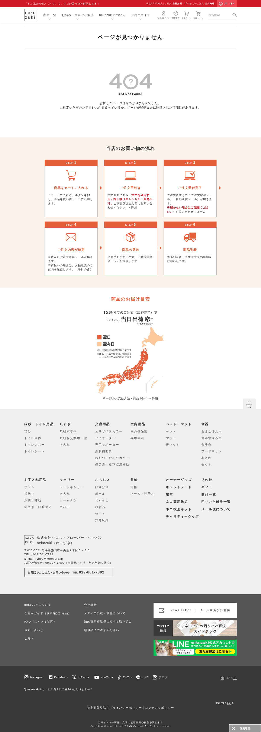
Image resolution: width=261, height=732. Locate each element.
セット (206, 464)
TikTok (127, 677)
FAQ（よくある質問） (40, 621)
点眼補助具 (103, 451)
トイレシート (34, 451)
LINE (145, 677)
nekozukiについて (112, 15)
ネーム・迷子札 (142, 493)
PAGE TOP (249, 404)
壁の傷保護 (139, 431)
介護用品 (102, 424)
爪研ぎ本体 (68, 431)
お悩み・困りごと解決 (78, 15)
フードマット (211, 451)
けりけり (102, 487)
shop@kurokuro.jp (50, 558)
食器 (205, 424)
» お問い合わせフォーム (189, 211)
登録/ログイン (164, 15)
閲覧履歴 (176, 15)
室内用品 (137, 424)
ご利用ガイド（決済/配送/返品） (47, 613)
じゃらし (102, 500)
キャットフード (179, 487)
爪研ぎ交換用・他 (73, 438)
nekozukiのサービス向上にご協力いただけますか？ (58, 689)
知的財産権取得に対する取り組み (108, 621)
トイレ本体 (33, 438)
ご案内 (29, 638)
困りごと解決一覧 (216, 502)
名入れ (65, 444)
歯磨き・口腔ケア (38, 507)
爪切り (29, 493)
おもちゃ (102, 480)
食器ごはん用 (211, 431)
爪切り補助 (33, 500)
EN (233, 3)
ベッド (171, 431)
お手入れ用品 (35, 480)
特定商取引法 (96, 707)
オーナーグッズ (179, 480)
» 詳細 (132, 207)
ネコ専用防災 (177, 502)
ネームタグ (68, 500)
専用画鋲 (137, 438)
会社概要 (90, 604)
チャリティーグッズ (182, 516)
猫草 (169, 494)
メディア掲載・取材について (104, 613)
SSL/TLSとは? (224, 703)
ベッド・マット (179, 424)
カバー (65, 507)
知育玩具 (102, 520)
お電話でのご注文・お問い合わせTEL (66, 572)
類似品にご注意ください (101, 630)
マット (171, 438)
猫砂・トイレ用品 (39, 424)
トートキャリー (72, 487)
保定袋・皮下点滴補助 (112, 464)
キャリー (67, 480)
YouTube (107, 677)
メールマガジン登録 (201, 610)
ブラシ (29, 487)
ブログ (162, 677)
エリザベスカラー (109, 431)
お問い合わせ (34, 630)
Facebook (61, 677)
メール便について (216, 509)
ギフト (206, 487)
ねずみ (100, 507)
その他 (206, 480)
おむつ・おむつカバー (112, 458)
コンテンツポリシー (159, 707)
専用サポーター (107, 444)
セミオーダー (105, 438)
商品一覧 (49, 15)
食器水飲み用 (211, 438)
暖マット (173, 444)
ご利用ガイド (141, 15)
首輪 (134, 480)
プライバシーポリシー (126, 707)
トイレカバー (34, 444)
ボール (100, 493)
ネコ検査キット (179, 509)
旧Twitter (84, 677)
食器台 (206, 444)
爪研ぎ (65, 424)
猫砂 (27, 431)
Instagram (37, 677)
